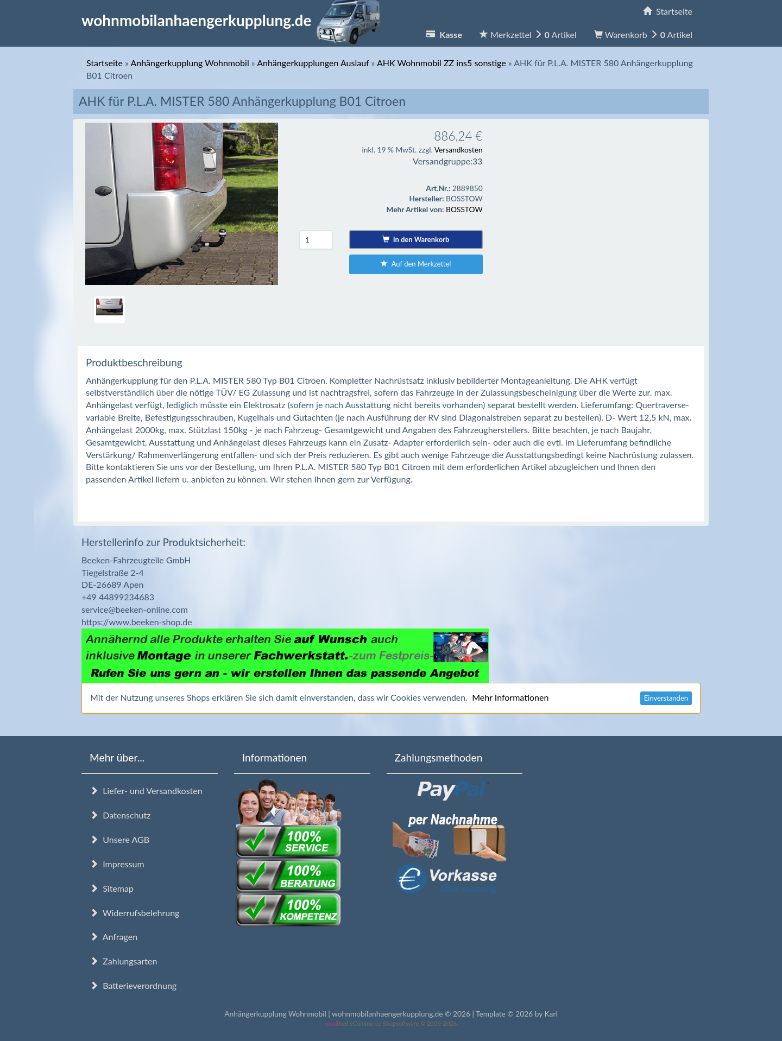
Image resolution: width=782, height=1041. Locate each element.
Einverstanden (666, 698)
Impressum (117, 864)
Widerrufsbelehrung (134, 912)
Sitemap (112, 888)
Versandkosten (458, 149)
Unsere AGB (119, 839)
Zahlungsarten (123, 961)
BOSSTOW (464, 209)
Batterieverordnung (133, 985)
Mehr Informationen (510, 697)
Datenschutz (120, 815)
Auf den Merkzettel (416, 263)
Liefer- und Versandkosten (146, 790)
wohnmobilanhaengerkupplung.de (234, 20)
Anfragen (113, 936)
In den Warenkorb (415, 239)
